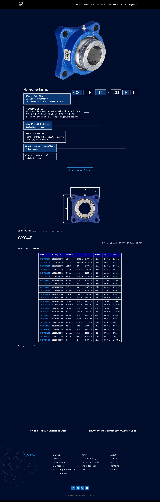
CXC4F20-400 (45, 340)
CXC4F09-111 (45, 266)
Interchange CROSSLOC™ (64, 469)
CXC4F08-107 (45, 259)
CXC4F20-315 (45, 336)
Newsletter (115, 462)
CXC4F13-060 (45, 280)
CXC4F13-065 (45, 291)
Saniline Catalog (89, 458)
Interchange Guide (80, 170)
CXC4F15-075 (45, 308)
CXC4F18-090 (45, 329)
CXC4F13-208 (45, 287)
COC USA (114, 458)
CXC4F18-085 (45, 319)
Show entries (28, 249)
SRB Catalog (58, 466)
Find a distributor (89, 466)
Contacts (114, 466)
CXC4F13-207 (45, 283)
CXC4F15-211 (45, 294)
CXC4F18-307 (45, 322)
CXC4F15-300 (45, 312)
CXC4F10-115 (45, 269)
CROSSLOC (57, 458)
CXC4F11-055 (45, 273)
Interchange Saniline (91, 462)
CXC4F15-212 (45, 298)
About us (112, 5)
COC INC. (29, 454)
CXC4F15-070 (45, 301)
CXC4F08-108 (45, 262)
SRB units (88, 5)
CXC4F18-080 (45, 315)
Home (78, 5)
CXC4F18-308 (45, 326)
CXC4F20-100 (45, 333)
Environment (87, 469)
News (123, 5)
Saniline (100, 5)
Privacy (113, 469)
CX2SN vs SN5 (59, 462)
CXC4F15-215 (45, 305)
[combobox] (28, 249)
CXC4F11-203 (45, 276)
